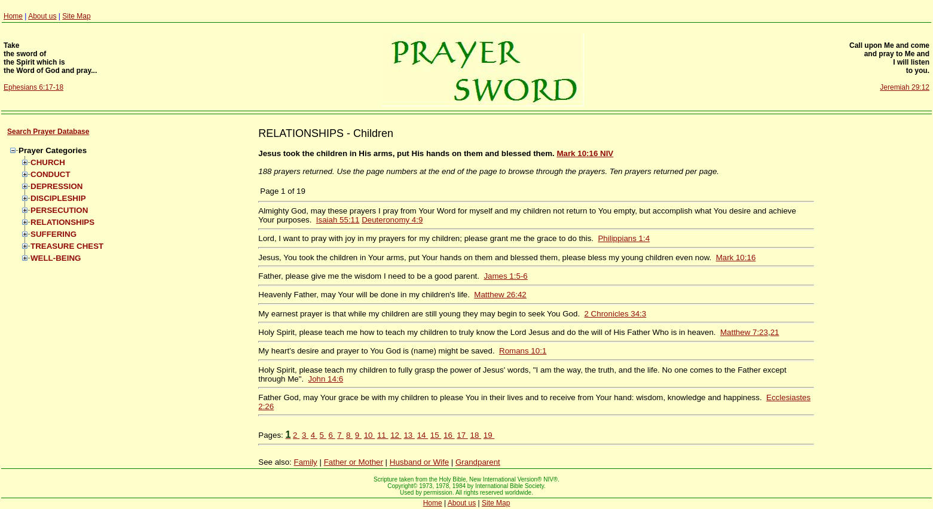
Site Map (76, 16)
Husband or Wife (419, 462)
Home (13, 16)
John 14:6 (326, 378)
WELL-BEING (55, 258)
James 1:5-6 (505, 276)
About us (42, 16)
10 (369, 435)
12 (396, 435)
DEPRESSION (56, 186)
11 (383, 435)
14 (423, 435)
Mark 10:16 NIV (584, 153)
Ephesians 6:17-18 (33, 87)
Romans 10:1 (522, 350)
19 (489, 435)
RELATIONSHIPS (62, 222)
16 (449, 435)
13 (409, 435)
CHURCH (47, 162)
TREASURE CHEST (66, 246)
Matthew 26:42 (500, 294)
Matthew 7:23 (744, 332)
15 (436, 435)
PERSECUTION (59, 210)
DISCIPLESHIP (58, 198)
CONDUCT (50, 174)
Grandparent (477, 462)
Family (305, 462)
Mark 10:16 (736, 257)
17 (462, 435)
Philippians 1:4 (624, 238)
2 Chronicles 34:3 (616, 313)
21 (774, 332)
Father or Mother (353, 462)
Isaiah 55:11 (338, 219)
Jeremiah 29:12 (904, 87)
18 (476, 435)
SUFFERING (53, 234)
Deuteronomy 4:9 (392, 219)
